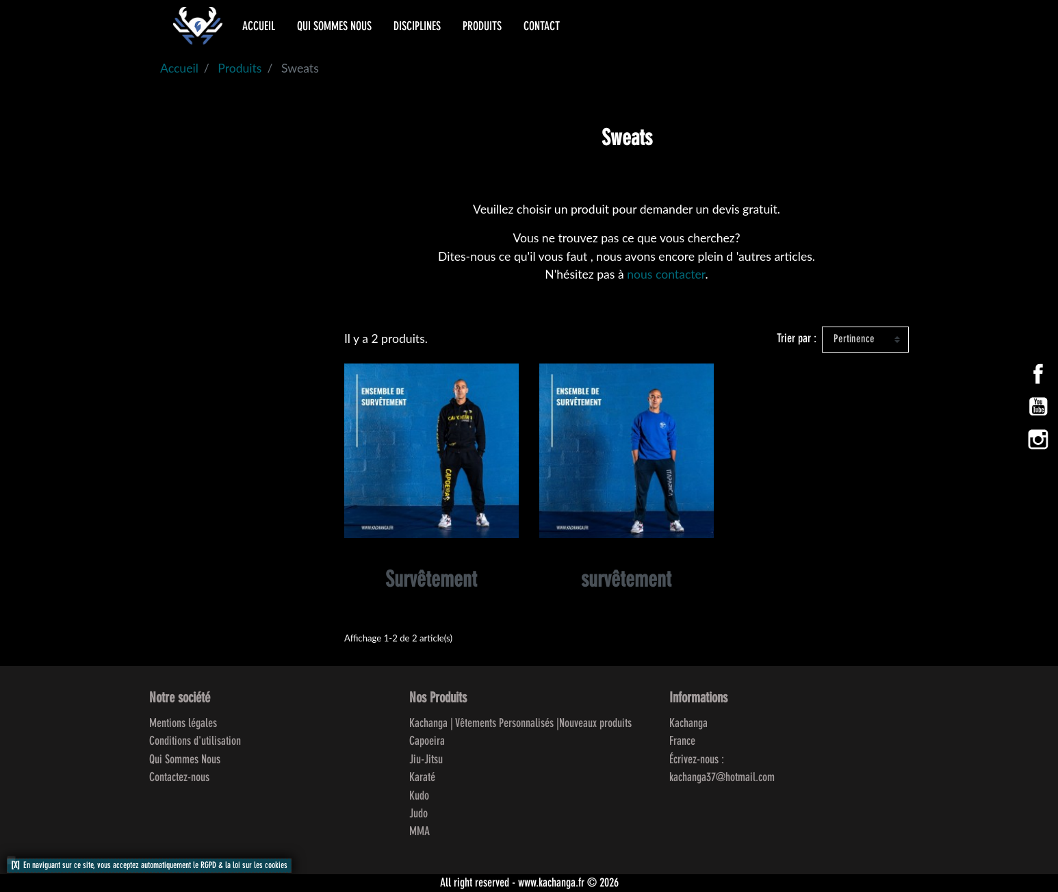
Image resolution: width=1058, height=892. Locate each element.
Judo (418, 814)
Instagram (1038, 439)
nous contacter (666, 274)
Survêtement (431, 581)
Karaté (422, 778)
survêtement (626, 581)
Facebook (1038, 373)
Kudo (419, 796)
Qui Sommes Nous (184, 760)
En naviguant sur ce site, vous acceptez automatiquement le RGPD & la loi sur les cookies (155, 865)
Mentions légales (183, 723)
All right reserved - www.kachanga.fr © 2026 (529, 883)
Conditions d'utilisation (195, 741)
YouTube (1038, 406)
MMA (419, 832)
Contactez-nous (179, 778)
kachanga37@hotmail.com (722, 778)
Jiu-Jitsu (426, 760)
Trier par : (796, 339)
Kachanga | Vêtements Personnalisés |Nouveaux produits (520, 723)
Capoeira (427, 741)
